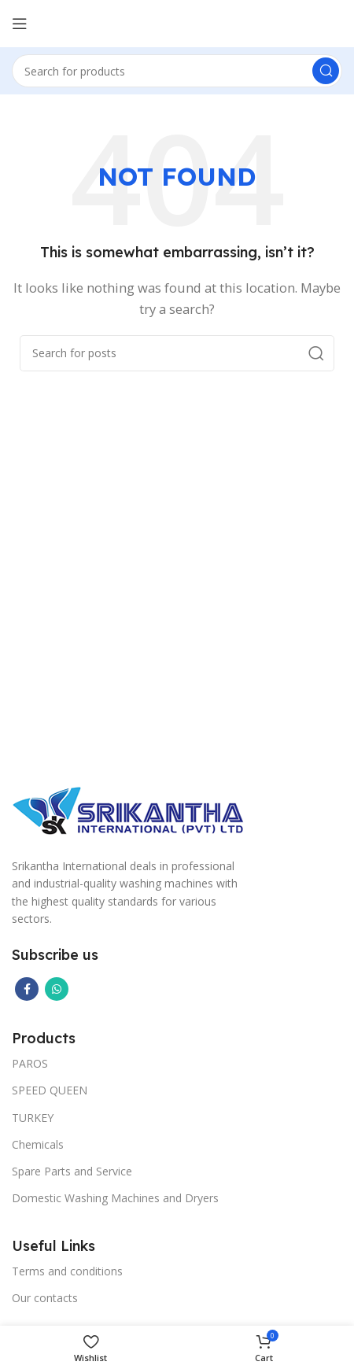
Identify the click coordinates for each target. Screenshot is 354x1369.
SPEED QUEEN (49, 1090)
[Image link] (130, 809)
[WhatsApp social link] (56, 989)
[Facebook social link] (27, 989)
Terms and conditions (67, 1271)
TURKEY (32, 1117)
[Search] (177, 70)
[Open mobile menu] (19, 23)
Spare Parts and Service (72, 1171)
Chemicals (38, 1144)
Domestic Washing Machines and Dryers (115, 1197)
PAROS (30, 1063)
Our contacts (45, 1297)
